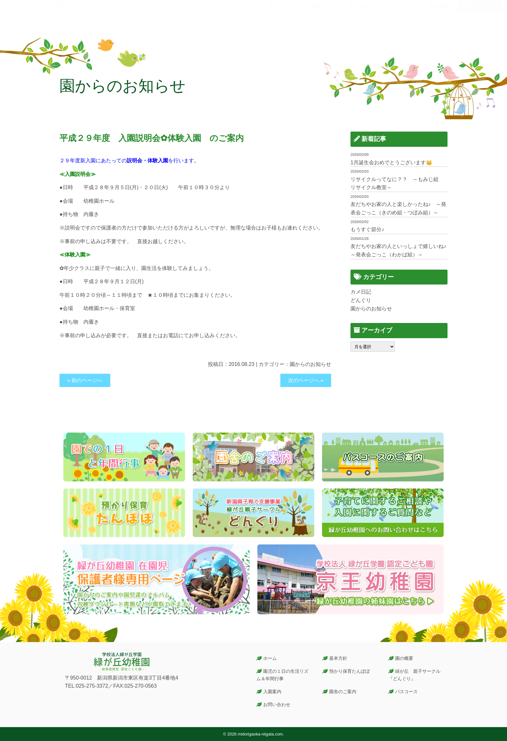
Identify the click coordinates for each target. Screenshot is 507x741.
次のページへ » (305, 380)
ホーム (270, 658)
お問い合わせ (475, 18)
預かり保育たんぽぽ (349, 671)
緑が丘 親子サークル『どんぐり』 (414, 675)
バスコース (406, 691)
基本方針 (338, 658)
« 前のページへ (84, 380)
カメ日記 (361, 292)
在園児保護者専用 (480, 6)
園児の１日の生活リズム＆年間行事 (282, 675)
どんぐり (361, 300)
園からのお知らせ (310, 364)
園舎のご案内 (342, 691)
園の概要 (404, 658)
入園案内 (272, 691)
